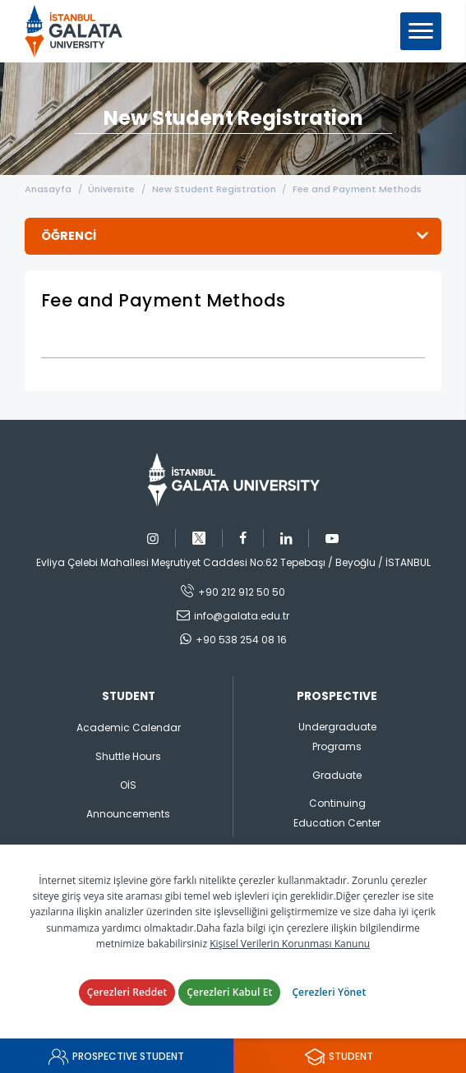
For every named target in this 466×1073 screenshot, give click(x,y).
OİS (128, 785)
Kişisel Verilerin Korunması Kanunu (290, 944)
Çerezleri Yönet (329, 992)
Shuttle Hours (128, 756)
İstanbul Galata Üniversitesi (79, 31)
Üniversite (112, 189)
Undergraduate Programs (337, 736)
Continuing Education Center (337, 813)
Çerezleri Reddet (127, 992)
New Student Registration (215, 189)
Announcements (128, 814)
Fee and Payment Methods (358, 189)
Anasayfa (48, 189)
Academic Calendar (128, 728)
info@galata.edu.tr (241, 616)
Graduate (337, 775)
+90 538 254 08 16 (241, 640)
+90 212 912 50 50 (241, 592)
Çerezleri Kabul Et (229, 992)
